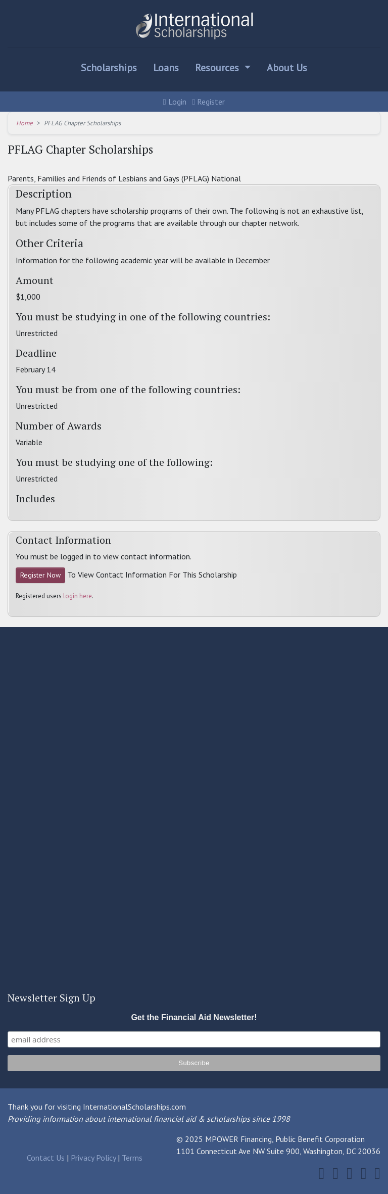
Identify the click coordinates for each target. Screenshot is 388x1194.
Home (24, 123)
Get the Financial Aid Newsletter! (194, 1017)
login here (77, 596)
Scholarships (109, 67)
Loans (166, 67)
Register (208, 102)
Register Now (40, 575)
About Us (287, 67)
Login (174, 102)
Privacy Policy (93, 1158)
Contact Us (46, 1158)
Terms (132, 1158)
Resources (218, 67)
